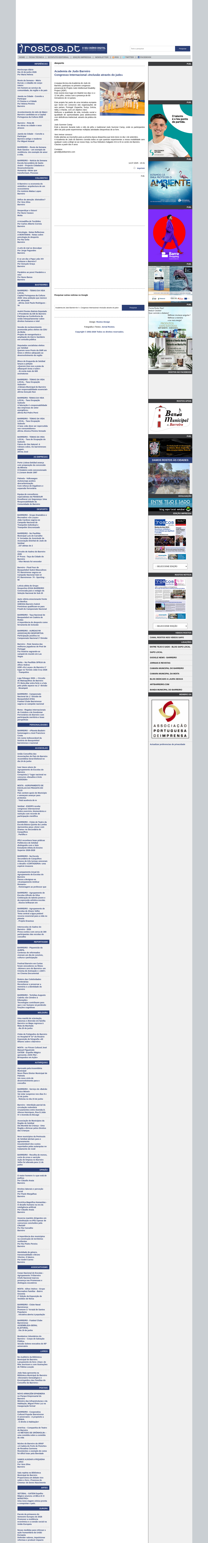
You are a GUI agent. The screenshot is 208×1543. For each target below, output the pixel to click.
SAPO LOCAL (156, 652)
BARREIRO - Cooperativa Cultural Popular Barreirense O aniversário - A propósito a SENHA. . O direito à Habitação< (31, 1417)
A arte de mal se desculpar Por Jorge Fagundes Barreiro (30, 250)
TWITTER (128, 57)
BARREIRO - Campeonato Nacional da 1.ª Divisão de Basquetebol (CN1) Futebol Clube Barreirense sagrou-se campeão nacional (31, 699)
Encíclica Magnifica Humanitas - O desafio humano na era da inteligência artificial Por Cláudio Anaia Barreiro (32, 1207)
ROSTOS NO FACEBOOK (179, 372)
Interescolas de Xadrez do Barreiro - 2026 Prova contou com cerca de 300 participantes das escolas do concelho (32, 932)
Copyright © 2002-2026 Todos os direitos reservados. (99, 332)
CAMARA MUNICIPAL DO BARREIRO (167, 668)
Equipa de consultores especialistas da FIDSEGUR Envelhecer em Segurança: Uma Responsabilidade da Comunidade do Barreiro (32, 499)
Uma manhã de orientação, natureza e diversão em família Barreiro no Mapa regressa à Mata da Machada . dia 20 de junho (31, 1023)
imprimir (139, 168)
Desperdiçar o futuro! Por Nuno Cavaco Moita (27, 213)
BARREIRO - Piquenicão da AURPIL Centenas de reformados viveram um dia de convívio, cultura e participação (30, 953)
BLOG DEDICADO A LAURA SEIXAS (166, 679)
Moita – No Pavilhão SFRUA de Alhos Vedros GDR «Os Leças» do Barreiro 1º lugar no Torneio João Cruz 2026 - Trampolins (32, 667)
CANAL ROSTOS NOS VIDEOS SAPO (167, 637)
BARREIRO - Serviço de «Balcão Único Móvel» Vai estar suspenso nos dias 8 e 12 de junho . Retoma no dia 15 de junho (32, 1094)
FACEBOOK (144, 57)
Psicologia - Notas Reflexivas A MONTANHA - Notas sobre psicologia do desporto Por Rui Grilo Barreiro (31, 237)
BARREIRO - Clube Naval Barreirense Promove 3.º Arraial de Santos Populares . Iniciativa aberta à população (31, 1310)
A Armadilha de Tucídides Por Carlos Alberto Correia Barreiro (30, 223)
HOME (22, 57)
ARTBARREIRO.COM (159, 684)
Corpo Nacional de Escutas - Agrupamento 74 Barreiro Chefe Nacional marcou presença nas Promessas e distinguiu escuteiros (31, 1278)
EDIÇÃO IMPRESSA (82, 57)
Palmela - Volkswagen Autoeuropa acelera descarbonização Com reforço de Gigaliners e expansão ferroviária (30, 483)
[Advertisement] (100, 21)
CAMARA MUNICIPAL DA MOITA (164, 674)
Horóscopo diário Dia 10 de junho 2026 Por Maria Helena (27, 72)
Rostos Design (103, 322)
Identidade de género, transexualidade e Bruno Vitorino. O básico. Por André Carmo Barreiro (29, 1257)
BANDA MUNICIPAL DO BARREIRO (166, 690)
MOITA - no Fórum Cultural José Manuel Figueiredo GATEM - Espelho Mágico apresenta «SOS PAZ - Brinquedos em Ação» (32, 1052)
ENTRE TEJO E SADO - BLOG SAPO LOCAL (170, 647)
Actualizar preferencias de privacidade (167, 744)
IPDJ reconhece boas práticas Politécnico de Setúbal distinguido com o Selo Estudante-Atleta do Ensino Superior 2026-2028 (31, 845)
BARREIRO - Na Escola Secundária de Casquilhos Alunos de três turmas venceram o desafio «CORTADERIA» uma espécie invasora (32, 861)
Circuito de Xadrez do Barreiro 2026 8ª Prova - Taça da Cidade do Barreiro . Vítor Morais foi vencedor (31, 557)
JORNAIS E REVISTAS (160, 663)
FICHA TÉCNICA (36, 57)
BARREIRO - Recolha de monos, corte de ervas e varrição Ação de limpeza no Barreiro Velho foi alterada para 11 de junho (32, 1160)
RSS (115, 57)
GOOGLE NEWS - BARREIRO (163, 657)
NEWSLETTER (102, 57)
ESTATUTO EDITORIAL (58, 57)
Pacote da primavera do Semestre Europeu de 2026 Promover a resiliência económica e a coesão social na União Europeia (32, 1519)
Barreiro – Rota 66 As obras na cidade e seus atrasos (30, 125)
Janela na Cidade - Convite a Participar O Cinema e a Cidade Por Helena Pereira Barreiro (31, 101)
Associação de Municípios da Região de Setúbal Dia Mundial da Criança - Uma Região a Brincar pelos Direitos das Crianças (32, 1126)
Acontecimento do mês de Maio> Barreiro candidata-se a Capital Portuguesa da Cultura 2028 (33, 114)
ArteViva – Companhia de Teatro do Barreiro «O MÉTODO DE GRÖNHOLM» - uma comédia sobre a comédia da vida (32, 1433)
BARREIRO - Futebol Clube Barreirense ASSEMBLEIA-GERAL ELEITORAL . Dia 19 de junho (30, 1325)
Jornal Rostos (108, 327)
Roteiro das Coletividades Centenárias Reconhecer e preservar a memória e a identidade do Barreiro (30, 984)
